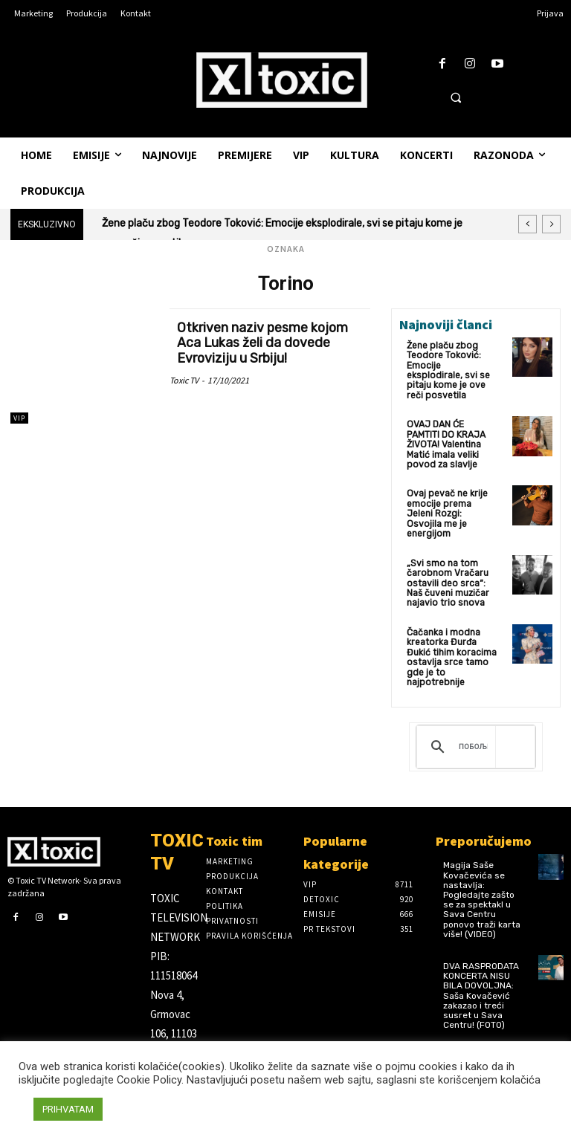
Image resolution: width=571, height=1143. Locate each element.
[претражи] (473, 722)
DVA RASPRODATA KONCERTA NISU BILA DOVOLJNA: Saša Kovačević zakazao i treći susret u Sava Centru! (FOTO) (481, 971)
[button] (455, 97)
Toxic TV (184, 377)
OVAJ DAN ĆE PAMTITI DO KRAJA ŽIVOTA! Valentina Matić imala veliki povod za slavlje (446, 434)
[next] (551, 224)
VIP (19, 418)
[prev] (527, 224)
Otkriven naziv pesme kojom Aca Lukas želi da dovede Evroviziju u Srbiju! (263, 342)
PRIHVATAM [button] (68, 1109)
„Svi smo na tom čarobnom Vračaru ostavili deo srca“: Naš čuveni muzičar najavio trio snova (448, 560)
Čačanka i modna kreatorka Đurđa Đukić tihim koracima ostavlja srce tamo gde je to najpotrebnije (451, 633)
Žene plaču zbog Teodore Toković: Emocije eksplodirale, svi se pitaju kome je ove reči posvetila (452, 365)
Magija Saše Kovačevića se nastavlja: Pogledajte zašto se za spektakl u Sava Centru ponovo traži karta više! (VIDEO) (481, 874)
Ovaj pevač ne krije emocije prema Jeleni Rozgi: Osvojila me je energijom (452, 497)
